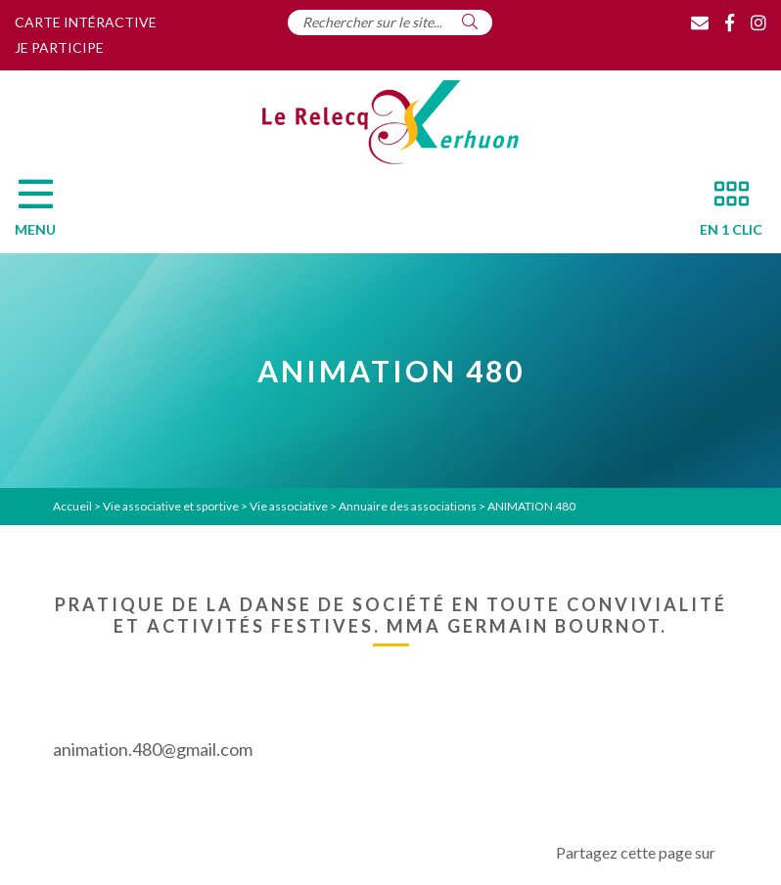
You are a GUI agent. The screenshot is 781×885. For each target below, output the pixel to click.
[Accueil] (390, 122)
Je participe (59, 47)
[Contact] (700, 22)
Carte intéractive (86, 22)
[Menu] (45, 213)
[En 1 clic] (723, 213)
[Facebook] (729, 22)
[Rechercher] (470, 21)
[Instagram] (758, 22)
